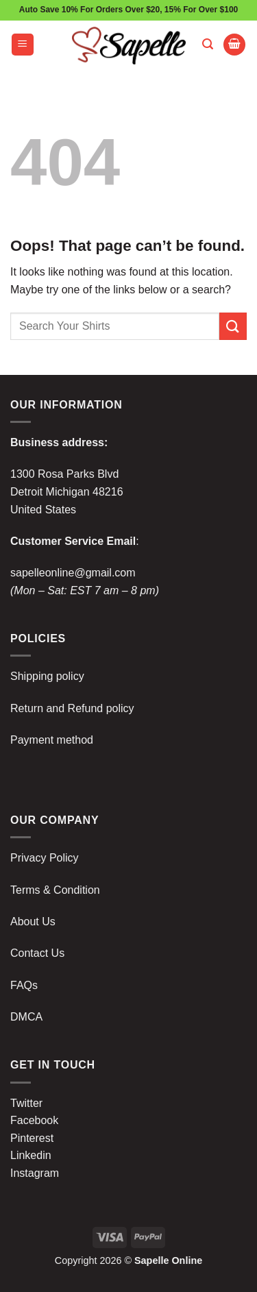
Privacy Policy (44, 858)
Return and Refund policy (72, 708)
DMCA (26, 1017)
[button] (23, 45)
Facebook (34, 1120)
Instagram (34, 1173)
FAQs (24, 985)
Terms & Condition (55, 890)
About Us (33, 921)
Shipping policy (47, 676)
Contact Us (37, 953)
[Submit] (233, 326)
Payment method (51, 740)
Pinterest (31, 1138)
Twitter (26, 1103)
